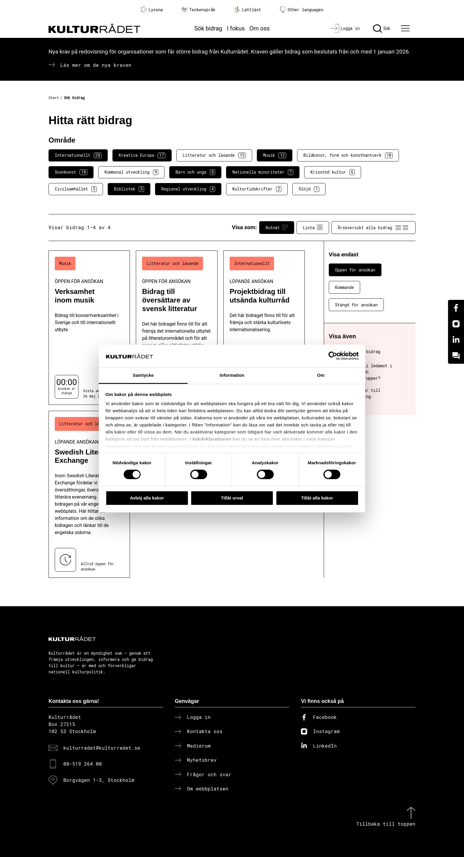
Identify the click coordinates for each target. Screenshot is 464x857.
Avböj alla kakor (147, 497)
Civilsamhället (76, 189)
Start (54, 97)
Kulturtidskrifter (256, 189)
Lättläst (247, 9)
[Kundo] (456, 356)
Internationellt (78, 155)
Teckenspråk (198, 9)
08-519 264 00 (82, 764)
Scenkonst (71, 172)
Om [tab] (320, 375)
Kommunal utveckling (131, 172)
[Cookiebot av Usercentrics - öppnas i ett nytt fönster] (333, 356)
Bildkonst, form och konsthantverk (348, 155)
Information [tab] (232, 375)
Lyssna (152, 9)
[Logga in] (344, 28)
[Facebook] (456, 308)
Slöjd (309, 189)
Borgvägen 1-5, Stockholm (98, 780)
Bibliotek (129, 189)
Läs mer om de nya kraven (95, 65)
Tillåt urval (232, 497)
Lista (313, 227)
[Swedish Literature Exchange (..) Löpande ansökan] (89, 494)
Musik (274, 155)
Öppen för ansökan (355, 270)
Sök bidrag (208, 28)
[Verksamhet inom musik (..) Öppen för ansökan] (89, 327)
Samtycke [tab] (143, 375)
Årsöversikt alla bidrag (373, 227)
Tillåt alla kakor (317, 497)
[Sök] (381, 28)
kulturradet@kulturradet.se (101, 748)
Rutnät (276, 227)
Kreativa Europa (142, 155)
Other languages (301, 9)
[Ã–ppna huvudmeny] (406, 28)
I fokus (236, 28)
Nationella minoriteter (262, 172)
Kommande (344, 287)
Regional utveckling (188, 189)
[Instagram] (456, 324)
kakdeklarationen (212, 439)
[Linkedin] (456, 340)
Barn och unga (195, 172)
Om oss (259, 28)
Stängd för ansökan (356, 305)
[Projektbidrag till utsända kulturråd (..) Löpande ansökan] (264, 327)
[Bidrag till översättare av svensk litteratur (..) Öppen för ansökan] (176, 327)
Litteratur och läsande (214, 155)
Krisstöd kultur (332, 172)
